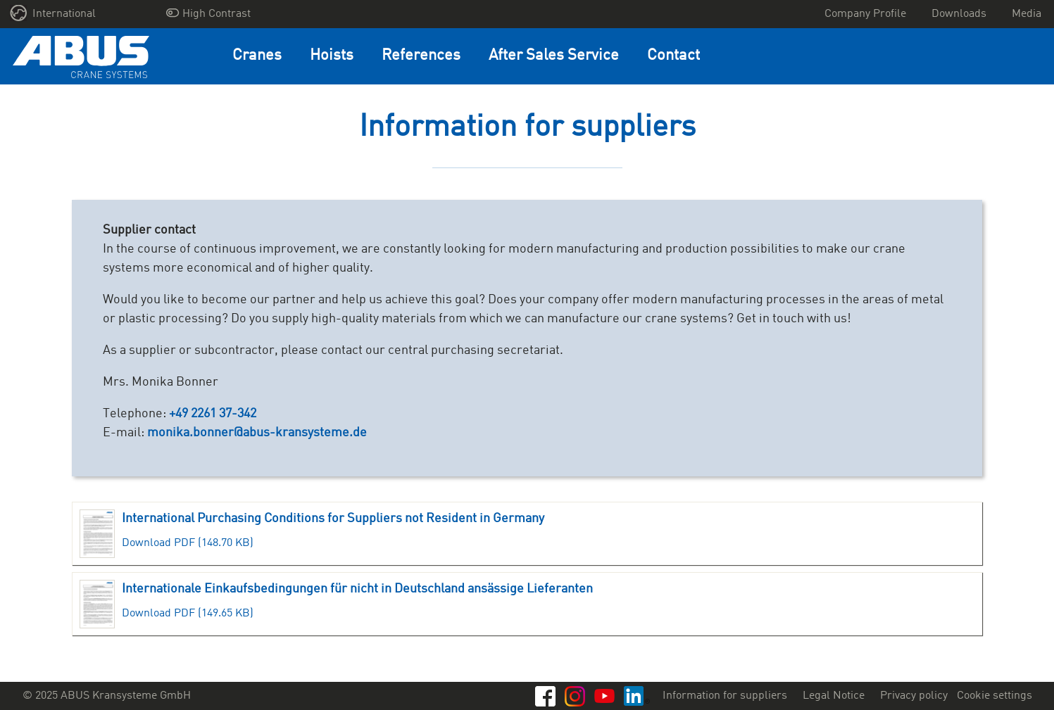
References (421, 56)
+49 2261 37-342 (212, 413)
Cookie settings (994, 696)
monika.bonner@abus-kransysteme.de (257, 432)
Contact (673, 56)
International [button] (53, 13)
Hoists (331, 56)
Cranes (257, 56)
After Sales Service (554, 56)
